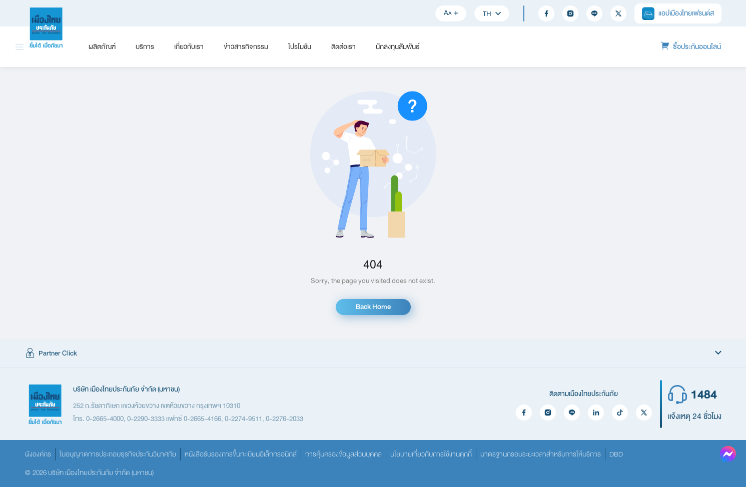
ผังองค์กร (38, 454)
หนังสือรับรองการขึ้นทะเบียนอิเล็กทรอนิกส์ (241, 454)
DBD (616, 454)
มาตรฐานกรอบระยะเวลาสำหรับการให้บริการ (540, 454)
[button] (373, 353)
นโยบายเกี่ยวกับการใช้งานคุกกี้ (431, 454)
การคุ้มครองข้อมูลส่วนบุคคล (343, 454)
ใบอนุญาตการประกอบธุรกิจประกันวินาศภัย (118, 454)
